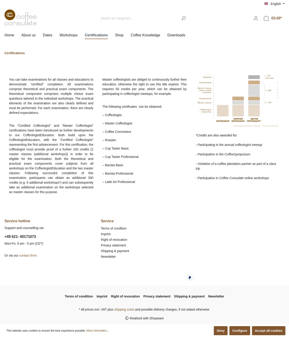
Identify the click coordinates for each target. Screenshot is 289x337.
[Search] (183, 18)
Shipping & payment (115, 251)
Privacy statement (113, 245)
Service (107, 221)
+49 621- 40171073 (20, 237)
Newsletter (108, 256)
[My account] (256, 18)
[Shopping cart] (272, 18)
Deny (220, 330)
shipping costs (124, 309)
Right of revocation (114, 239)
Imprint (106, 234)
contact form (28, 255)
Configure (239, 330)
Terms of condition (114, 228)
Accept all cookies (268, 330)
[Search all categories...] (138, 18)
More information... (97, 330)
